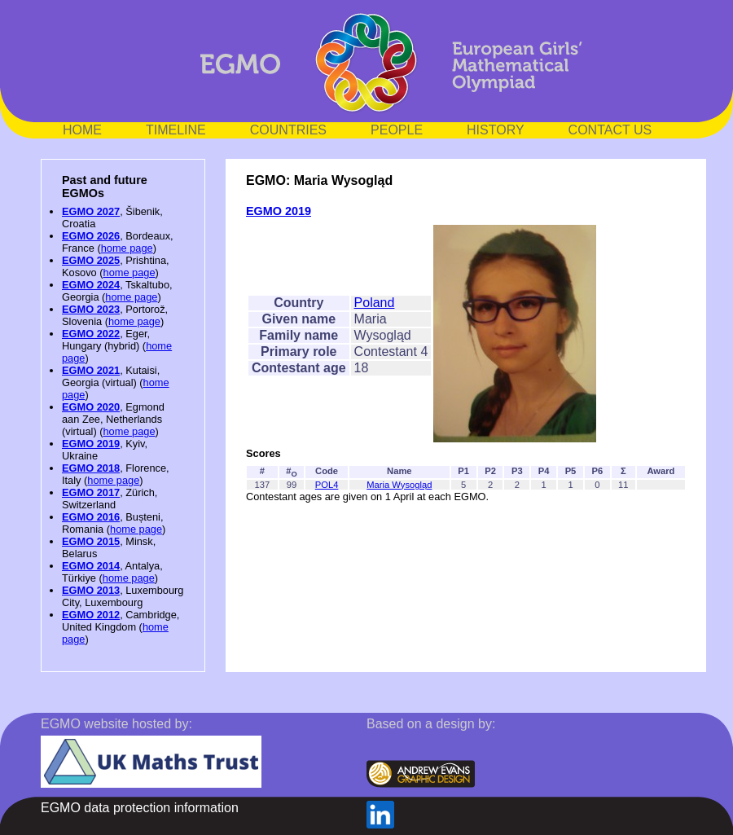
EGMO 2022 (91, 333)
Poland (374, 303)
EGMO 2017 (91, 492)
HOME (82, 130)
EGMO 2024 (91, 285)
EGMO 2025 (91, 260)
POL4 (327, 485)
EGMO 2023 (91, 309)
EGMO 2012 (91, 615)
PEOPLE (397, 130)
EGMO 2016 (91, 517)
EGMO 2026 (91, 236)
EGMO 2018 (91, 468)
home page (127, 248)
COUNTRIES (288, 130)
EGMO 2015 (91, 541)
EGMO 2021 (91, 370)
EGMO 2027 (91, 211)
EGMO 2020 (91, 407)
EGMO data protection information (140, 808)
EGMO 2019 (91, 443)
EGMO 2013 (91, 590)
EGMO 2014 (91, 566)
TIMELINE (176, 130)
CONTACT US (610, 130)
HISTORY (496, 130)
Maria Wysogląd (399, 485)
